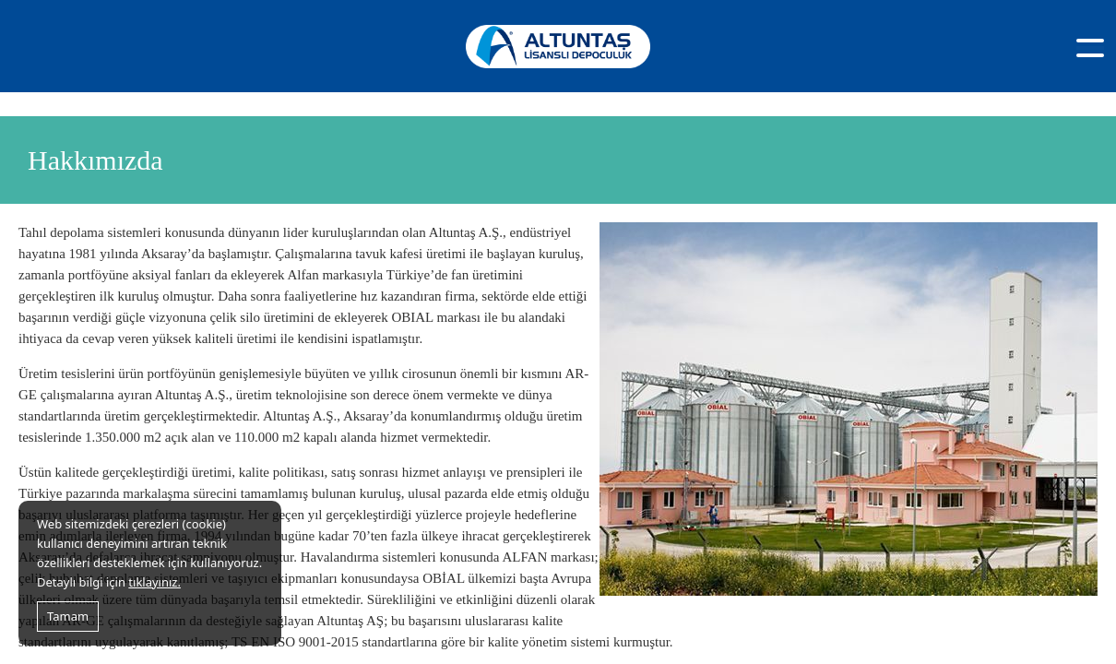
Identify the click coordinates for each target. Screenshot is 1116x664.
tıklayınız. (154, 582)
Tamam (68, 616)
